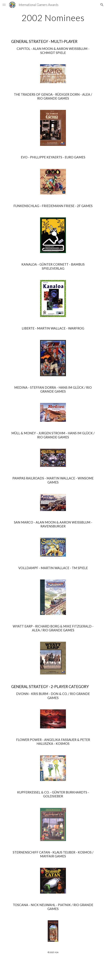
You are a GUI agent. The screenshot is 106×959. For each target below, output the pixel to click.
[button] (4, 4)
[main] (53, 18)
